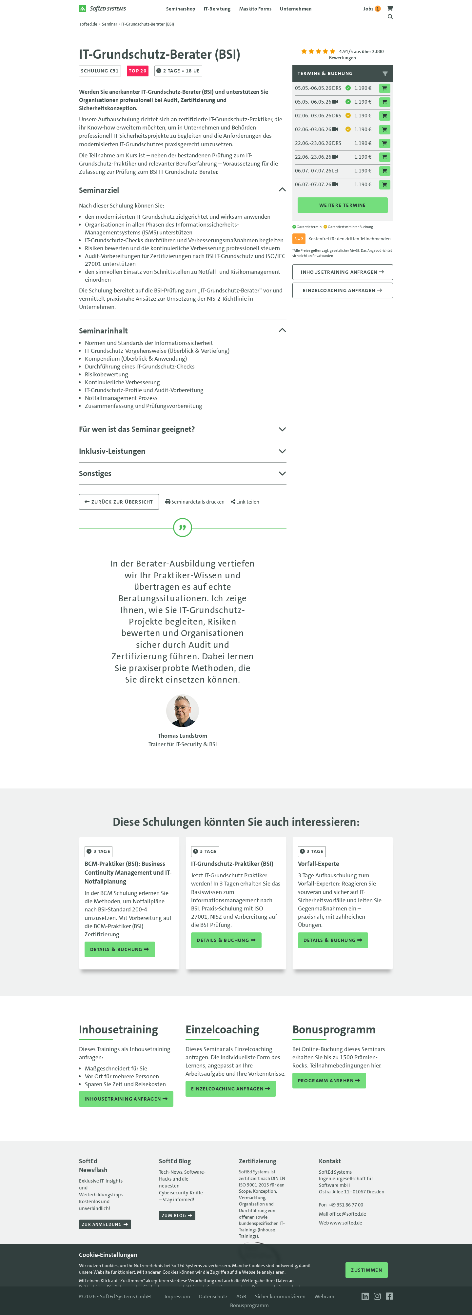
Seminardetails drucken (195, 501)
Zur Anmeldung (105, 1224)
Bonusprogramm (249, 1305)
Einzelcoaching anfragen (342, 290)
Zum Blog (177, 1215)
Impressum (177, 1296)
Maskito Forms (255, 9)
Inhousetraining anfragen (342, 272)
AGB (241, 1296)
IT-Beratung (217, 9)
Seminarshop (180, 9)
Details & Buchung (119, 949)
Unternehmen (296, 9)
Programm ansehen (329, 1080)
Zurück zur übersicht (119, 502)
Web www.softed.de (340, 1223)
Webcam (324, 1296)
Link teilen (245, 501)
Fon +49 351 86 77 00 (341, 1205)
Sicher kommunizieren (280, 1296)
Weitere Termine (342, 205)
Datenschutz (213, 1296)
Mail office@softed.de (342, 1214)
